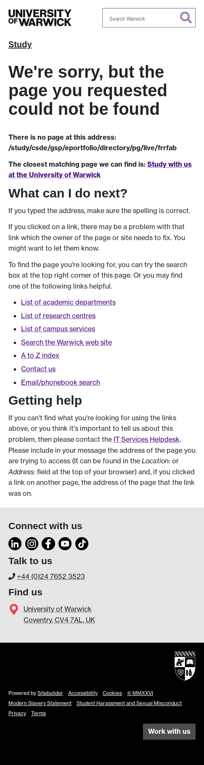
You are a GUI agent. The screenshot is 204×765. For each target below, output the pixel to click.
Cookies (112, 693)
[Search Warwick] (149, 17)
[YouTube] (65, 542)
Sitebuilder (50, 693)
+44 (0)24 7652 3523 (51, 576)
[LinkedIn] (15, 542)
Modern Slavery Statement (40, 703)
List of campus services (58, 328)
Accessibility (83, 693)
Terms (38, 713)
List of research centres (58, 315)
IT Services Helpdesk (147, 439)
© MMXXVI (140, 693)
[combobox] (149, 17)
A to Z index (40, 355)
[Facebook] (48, 542)
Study (20, 44)
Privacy (17, 713)
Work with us (169, 731)
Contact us (38, 369)
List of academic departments (68, 302)
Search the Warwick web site (66, 342)
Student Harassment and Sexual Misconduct (129, 703)
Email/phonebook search (60, 382)
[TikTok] (82, 542)
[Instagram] (32, 542)
